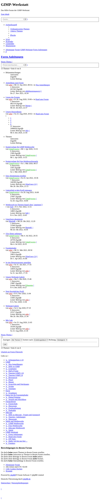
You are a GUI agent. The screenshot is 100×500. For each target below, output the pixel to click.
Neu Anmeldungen (43, 85)
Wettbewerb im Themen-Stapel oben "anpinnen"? (24, 205)
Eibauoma (29, 285)
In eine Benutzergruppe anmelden (18, 263)
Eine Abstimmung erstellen (16, 176)
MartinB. (12, 221)
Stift (11, 207)
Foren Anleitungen (12, 56)
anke (10, 85)
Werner (28, 106)
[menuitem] (19, 29)
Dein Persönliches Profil (15, 291)
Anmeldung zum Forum (15, 83)
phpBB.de (26, 479)
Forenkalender (11, 248)
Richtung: (58, 340)
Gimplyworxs (14, 149)
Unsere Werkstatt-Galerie (15, 277)
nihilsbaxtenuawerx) (33, 91)
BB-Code (9, 320)
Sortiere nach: (35, 340)
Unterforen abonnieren (14, 219)
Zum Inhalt (5, 14)
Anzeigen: (12, 340)
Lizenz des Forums (13, 97)
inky (27, 131)
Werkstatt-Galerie (12, 306)
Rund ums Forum (42, 99)
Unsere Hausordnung (13, 112)
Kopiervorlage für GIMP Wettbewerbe (20, 147)
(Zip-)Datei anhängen (14, 234)
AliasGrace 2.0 (30, 184)
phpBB (13, 475)
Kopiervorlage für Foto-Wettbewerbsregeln (22, 161)
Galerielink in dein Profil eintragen (19, 190)
